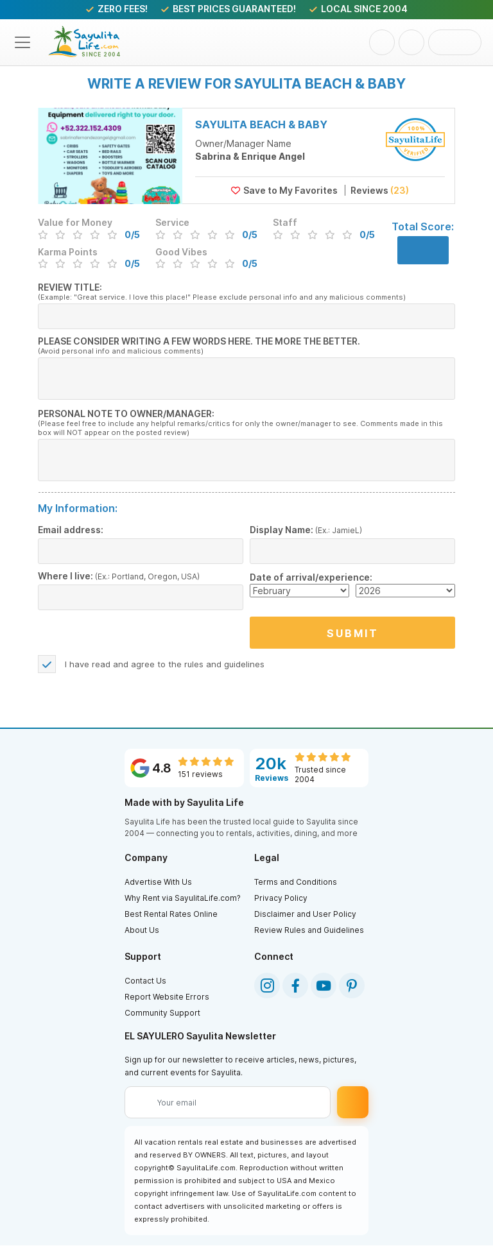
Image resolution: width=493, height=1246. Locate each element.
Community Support (162, 1013)
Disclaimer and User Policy (305, 914)
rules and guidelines (224, 665)
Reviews (377, 190)
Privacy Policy (280, 898)
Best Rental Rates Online (171, 914)
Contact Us (145, 981)
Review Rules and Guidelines (309, 930)
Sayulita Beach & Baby (261, 124)
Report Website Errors (167, 997)
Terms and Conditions (295, 882)
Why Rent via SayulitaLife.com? (183, 898)
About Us (142, 930)
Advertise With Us (158, 882)
